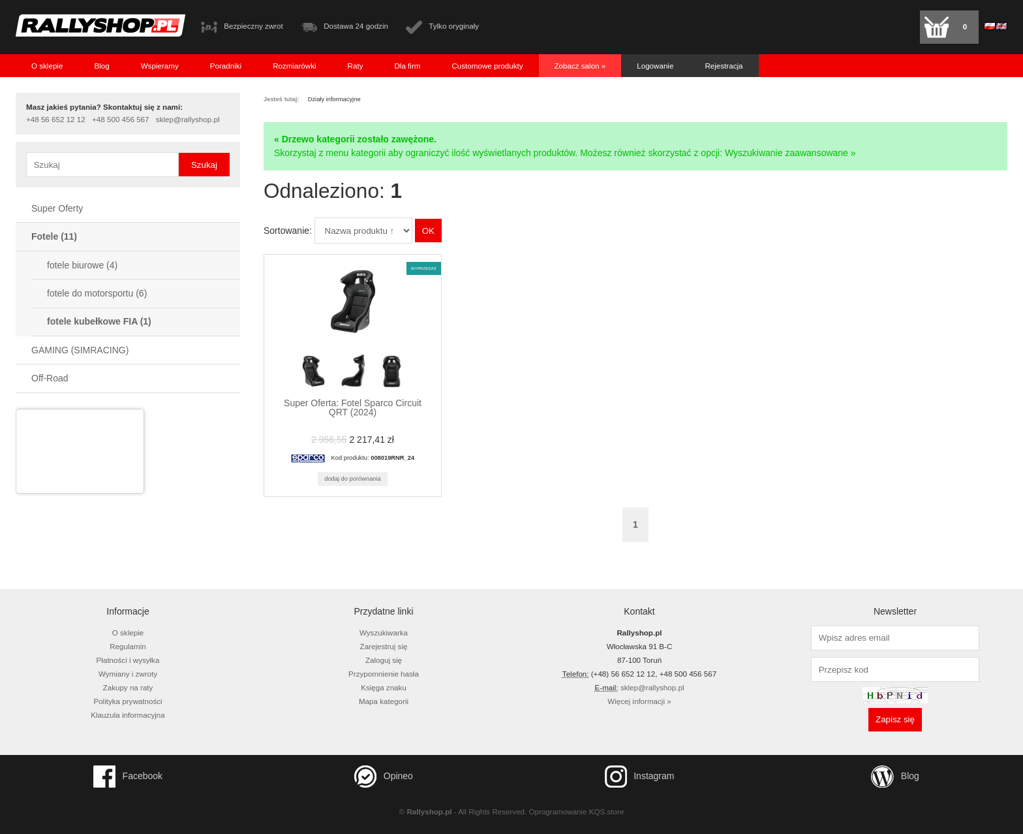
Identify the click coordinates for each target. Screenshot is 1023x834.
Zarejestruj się (384, 646)
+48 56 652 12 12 (55, 119)
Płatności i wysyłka (128, 660)
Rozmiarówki (294, 65)
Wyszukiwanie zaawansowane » (790, 153)
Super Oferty (57, 208)
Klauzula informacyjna (128, 715)
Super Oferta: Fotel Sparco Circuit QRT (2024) (352, 407)
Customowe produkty (487, 65)
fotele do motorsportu (97, 293)
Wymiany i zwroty (128, 673)
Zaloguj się (383, 660)
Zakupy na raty (128, 687)
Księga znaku (383, 687)
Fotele (54, 236)
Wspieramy (160, 65)
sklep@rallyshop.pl (188, 119)
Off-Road (50, 378)
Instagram (640, 776)
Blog (101, 65)
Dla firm (407, 65)
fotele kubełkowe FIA (99, 321)
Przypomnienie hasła (383, 673)
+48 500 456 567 (120, 119)
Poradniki (225, 65)
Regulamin (128, 646)
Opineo (383, 776)
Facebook (127, 776)
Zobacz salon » (580, 65)
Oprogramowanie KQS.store (576, 811)
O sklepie (47, 65)
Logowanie (655, 65)
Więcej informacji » (639, 701)
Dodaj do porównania (352, 478)
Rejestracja (723, 65)
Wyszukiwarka (383, 632)
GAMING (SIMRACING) (80, 350)
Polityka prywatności (127, 701)
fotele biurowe (82, 265)
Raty (355, 65)
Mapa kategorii (383, 701)
